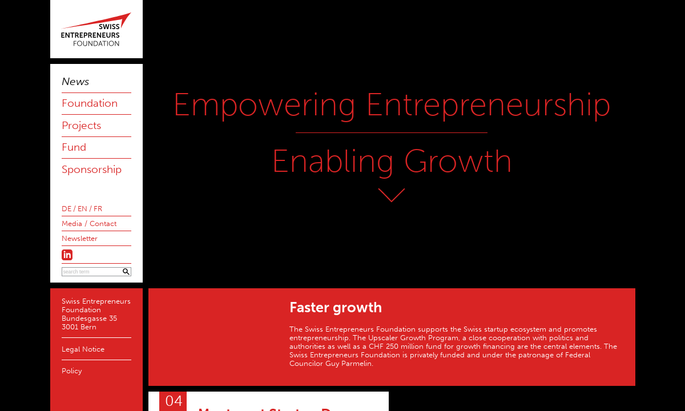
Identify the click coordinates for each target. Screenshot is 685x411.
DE (66, 208)
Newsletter (80, 238)
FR (98, 208)
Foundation (90, 103)
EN (82, 208)
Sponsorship (92, 169)
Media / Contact (89, 223)
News (75, 81)
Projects (81, 125)
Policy (72, 370)
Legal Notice (83, 349)
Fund (74, 147)
